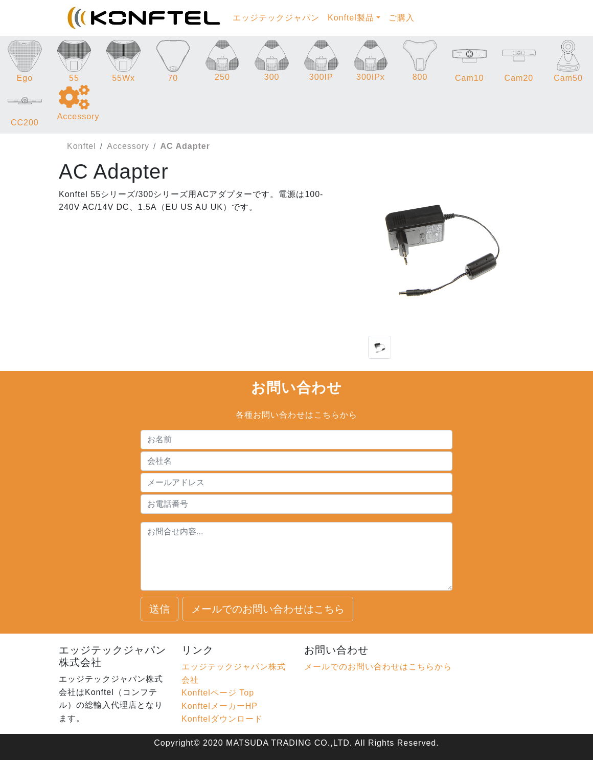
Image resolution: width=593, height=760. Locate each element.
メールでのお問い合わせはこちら (268, 609)
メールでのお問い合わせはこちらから (378, 666)
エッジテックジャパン (276, 17)
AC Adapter (185, 146)
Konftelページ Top (217, 692)
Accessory (128, 146)
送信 (159, 609)
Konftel (81, 146)
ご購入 (402, 17)
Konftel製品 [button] (351, 17)
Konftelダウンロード (222, 718)
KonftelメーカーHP (219, 706)
